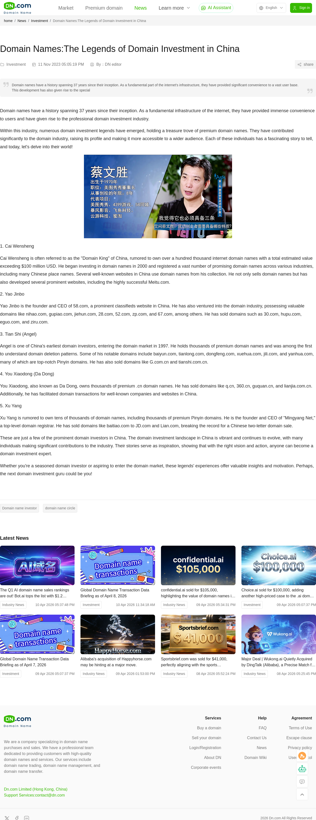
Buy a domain (209, 728)
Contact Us (257, 738)
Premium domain (103, 8)
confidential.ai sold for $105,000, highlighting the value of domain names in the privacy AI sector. (197, 593)
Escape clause (299, 738)
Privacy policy (300, 748)
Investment (39, 21)
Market (65, 8)
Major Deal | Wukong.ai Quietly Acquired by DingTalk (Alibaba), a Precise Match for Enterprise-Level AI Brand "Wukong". (278, 662)
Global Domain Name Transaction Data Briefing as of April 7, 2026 (34, 662)
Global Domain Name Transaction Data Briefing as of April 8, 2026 (114, 593)
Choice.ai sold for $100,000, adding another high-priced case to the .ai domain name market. (278, 593)
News (141, 8)
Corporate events (206, 767)
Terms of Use (300, 728)
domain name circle (60, 508)
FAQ (263, 728)
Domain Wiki (255, 757)
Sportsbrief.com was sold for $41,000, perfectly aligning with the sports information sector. (194, 662)
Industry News (13, 605)
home (8, 21)
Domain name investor (19, 508)
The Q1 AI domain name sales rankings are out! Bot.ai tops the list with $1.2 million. (34, 593)
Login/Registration (205, 748)
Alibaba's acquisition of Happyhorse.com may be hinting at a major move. (116, 662)
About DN (212, 757)
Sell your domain (206, 738)
